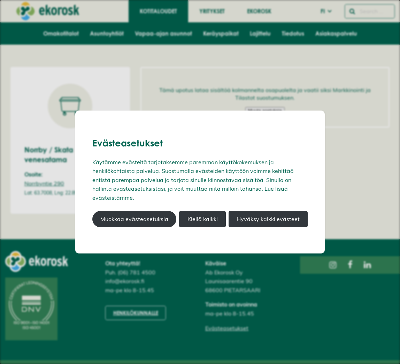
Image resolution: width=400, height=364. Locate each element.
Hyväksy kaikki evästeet (268, 218)
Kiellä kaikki (202, 218)
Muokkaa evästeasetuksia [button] (134, 218)
